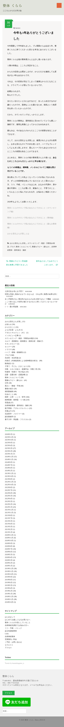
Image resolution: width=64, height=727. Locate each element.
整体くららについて (23, 247)
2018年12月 (9, 596)
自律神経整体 (10, 636)
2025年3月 (9, 448)
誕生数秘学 (9, 417)
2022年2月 (9, 504)
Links (7, 634)
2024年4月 (9, 468)
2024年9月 (9, 462)
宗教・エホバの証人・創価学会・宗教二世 (21, 369)
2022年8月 (9, 487)
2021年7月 (9, 518)
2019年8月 (9, 580)
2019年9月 (9, 577)
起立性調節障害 (11, 631)
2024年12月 (9, 457)
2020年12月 (9, 535)
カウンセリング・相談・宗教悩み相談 (19, 338)
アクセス (8, 648)
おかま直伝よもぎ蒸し (18, 243)
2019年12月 (9, 568)
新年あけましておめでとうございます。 (47, 263)
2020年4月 (9, 557)
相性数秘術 (9, 391)
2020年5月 (9, 554)
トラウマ (8, 349)
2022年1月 (9, 507)
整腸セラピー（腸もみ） (41, 247)
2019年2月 (9, 591)
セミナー (8, 347)
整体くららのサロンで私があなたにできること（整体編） (31, 218)
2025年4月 (9, 445)
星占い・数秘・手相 (12, 386)
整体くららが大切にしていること (17, 622)
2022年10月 (9, 485)
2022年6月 (9, 493)
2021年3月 (9, 526)
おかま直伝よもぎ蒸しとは (18, 234)
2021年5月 (9, 521)
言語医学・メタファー (13, 414)
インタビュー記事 (11, 335)
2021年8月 (9, 515)
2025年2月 (9, 451)
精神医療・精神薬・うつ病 (15, 400)
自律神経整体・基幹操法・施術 (17, 405)
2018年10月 (9, 602)
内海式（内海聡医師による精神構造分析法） (22, 361)
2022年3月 (9, 501)
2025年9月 (9, 443)
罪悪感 (7, 403)
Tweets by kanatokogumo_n (14, 663)
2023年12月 (9, 473)
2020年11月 (9, 538)
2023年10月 (9, 476)
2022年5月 (9, 496)
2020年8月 (9, 546)
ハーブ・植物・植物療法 (14, 352)
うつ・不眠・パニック (13, 628)
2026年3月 (9, 434)
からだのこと (10, 327)
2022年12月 (9, 482)
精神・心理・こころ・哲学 (15, 397)
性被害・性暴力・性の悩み (15, 372)
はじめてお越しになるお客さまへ (17, 620)
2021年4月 (9, 524)
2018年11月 (9, 599)
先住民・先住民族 (11, 358)
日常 (6, 383)
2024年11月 (9, 459)
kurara (18, 28)
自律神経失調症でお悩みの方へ (17, 625)
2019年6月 (9, 582)
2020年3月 (9, 560)
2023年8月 (9, 479)
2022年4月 (9, 499)
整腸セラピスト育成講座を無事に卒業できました (17, 263)
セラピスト (9, 645)
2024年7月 (9, 465)
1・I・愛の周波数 (11, 307)
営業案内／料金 (11, 639)
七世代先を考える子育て (14, 291)
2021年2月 (9, 529)
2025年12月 (9, 437)
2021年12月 (9, 510)
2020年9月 (9, 543)
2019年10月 (9, 574)
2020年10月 (9, 540)
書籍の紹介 (9, 389)
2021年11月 (9, 513)
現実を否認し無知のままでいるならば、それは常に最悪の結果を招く (31, 294)
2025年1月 (9, 454)
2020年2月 (9, 563)
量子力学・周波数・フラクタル (17, 419)
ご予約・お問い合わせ (13, 642)
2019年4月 (9, 588)
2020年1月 (9, 566)
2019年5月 (9, 585)
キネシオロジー (11, 344)
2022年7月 (9, 490)
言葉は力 (8, 411)
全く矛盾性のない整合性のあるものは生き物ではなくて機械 (28, 299)
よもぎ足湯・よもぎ (12, 330)
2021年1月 (9, 532)
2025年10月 (9, 440)
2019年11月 (9, 571)
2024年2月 (9, 471)
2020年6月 (9, 552)
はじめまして (10, 617)
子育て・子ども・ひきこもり (16, 366)
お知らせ (8, 324)
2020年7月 (9, 549)
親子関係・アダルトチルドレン (17, 408)
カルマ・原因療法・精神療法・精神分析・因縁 (23, 341)
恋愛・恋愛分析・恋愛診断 (15, 375)
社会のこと (9, 394)
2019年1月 (9, 594)
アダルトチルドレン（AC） (15, 333)
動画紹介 (8, 363)
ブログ (12, 247)
